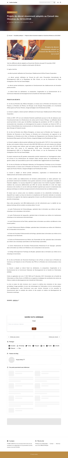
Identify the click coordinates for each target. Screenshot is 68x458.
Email (33, 321)
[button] (7, 2)
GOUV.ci (15, 300)
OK (34, 328)
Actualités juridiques (12, 12)
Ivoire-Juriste (13, 2)
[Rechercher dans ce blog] (46, 2)
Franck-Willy (11, 22)
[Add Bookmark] (31, 22)
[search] (54, 2)
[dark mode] (58, 2)
